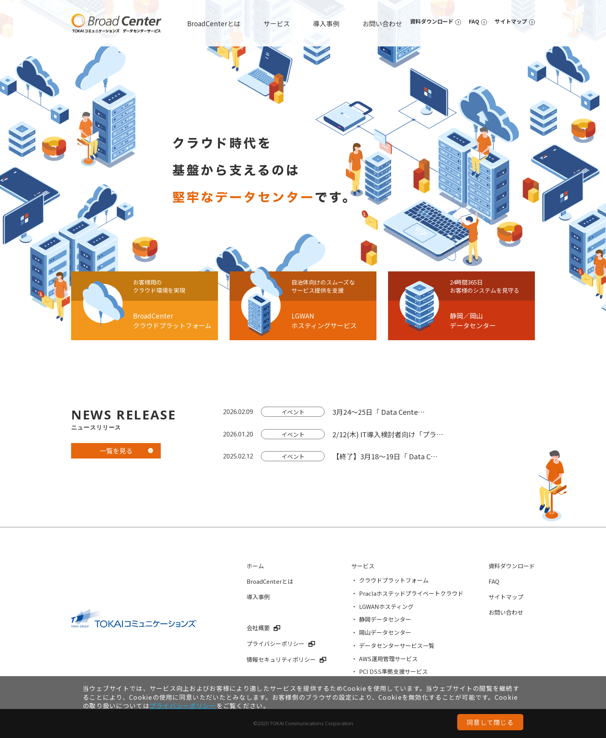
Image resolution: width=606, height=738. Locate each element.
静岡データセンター (385, 619)
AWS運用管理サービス (388, 658)
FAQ (474, 21)
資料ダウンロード (431, 21)
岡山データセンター (385, 632)
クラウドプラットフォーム (394, 580)
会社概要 (258, 628)
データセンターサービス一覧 (396, 645)
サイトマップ (511, 21)
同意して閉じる (490, 722)
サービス (277, 23)
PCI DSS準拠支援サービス (393, 671)
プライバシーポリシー (276, 643)
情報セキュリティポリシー (281, 659)
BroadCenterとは (213, 23)
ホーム (255, 566)
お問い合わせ (382, 23)
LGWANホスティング (386, 606)
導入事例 (326, 23)
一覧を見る (116, 450)
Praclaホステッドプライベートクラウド (411, 593)
